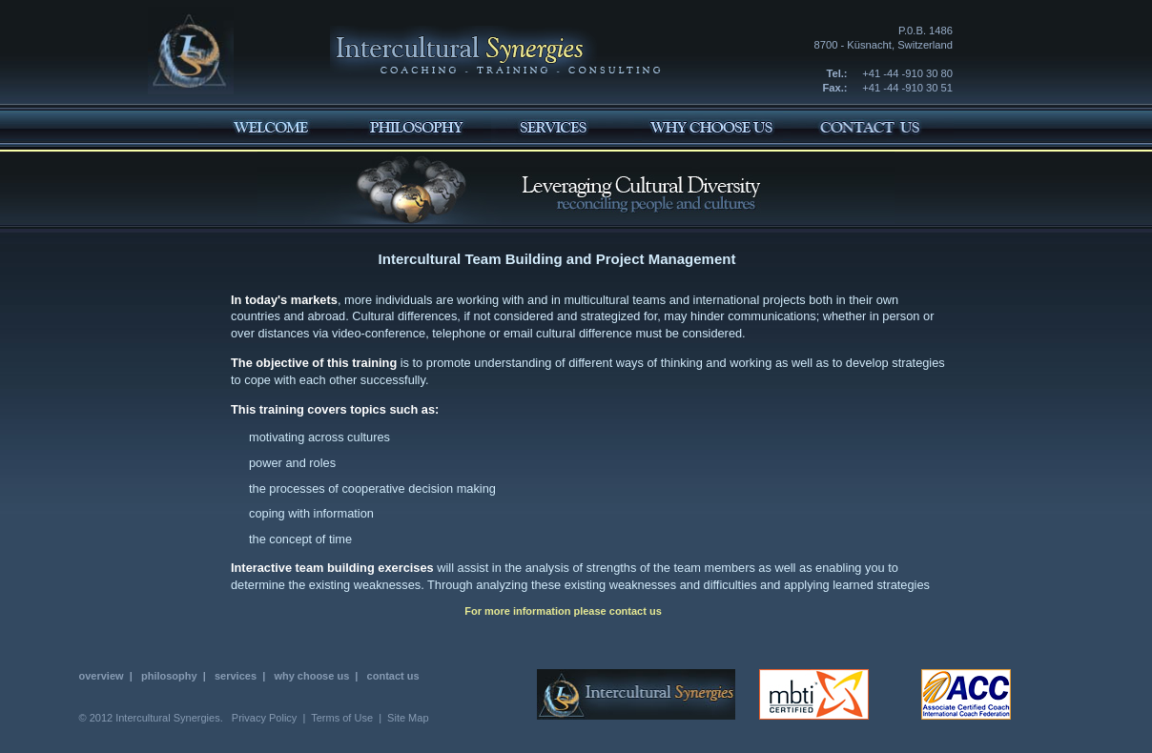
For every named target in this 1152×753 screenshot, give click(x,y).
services (236, 676)
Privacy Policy (264, 717)
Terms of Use (342, 717)
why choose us (311, 676)
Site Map (407, 717)
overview (101, 676)
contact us (635, 611)
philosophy (169, 676)
